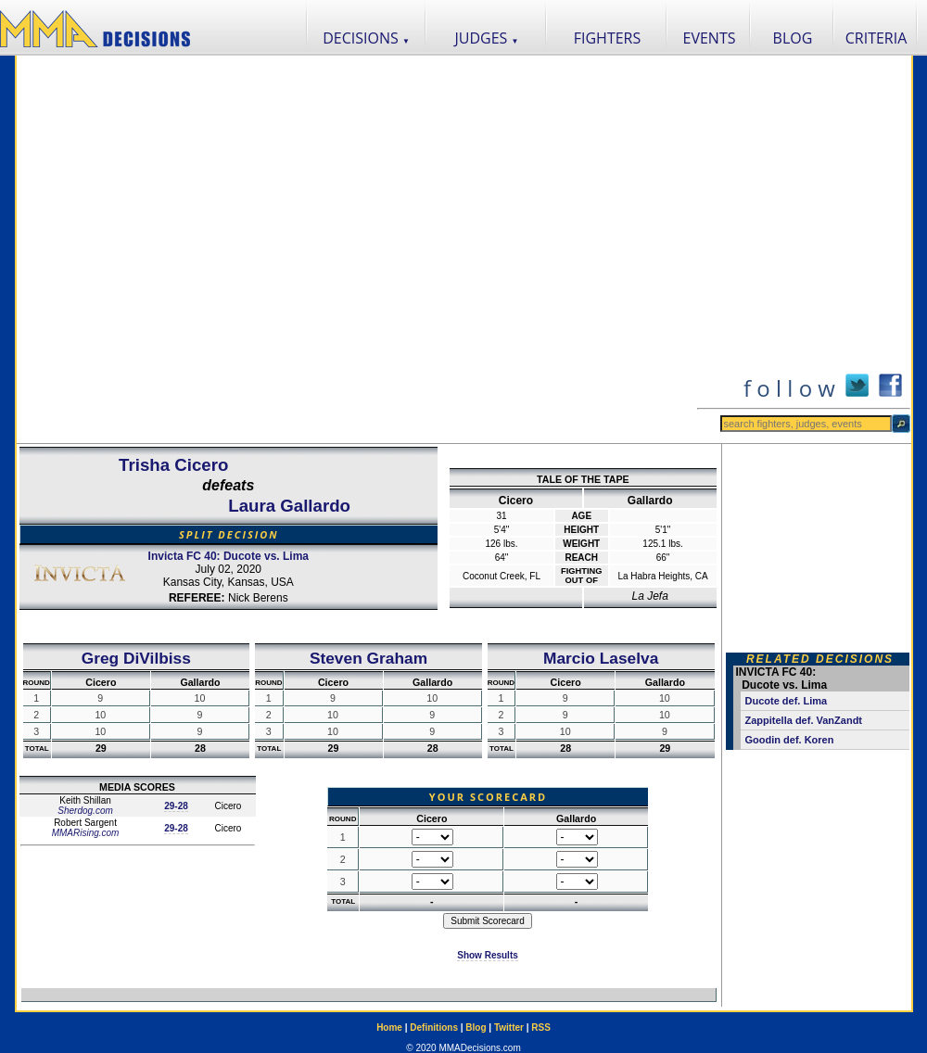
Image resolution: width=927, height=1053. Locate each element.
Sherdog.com (84, 811)
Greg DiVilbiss (136, 658)
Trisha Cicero (173, 465)
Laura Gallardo (289, 505)
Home (389, 1027)
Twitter (509, 1027)
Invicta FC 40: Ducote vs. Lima (228, 556)
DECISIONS (366, 38)
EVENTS (709, 38)
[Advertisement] (207, 249)
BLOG (793, 38)
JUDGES (487, 38)
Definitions (434, 1027)
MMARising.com (86, 833)
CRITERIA (876, 38)
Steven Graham (368, 658)
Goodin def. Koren (789, 739)
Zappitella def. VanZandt (804, 720)
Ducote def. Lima (786, 700)
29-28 (176, 806)
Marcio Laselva (600, 658)
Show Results (487, 955)
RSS (541, 1027)
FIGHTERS (607, 38)
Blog (475, 1027)
